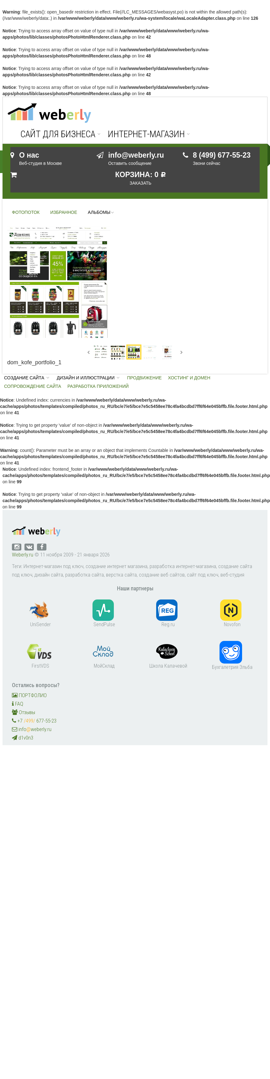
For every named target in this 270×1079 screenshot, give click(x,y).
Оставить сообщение (129, 163)
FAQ (17, 704)
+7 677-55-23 (34, 721)
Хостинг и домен (189, 377)
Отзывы (23, 712)
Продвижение (144, 377)
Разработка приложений (98, 386)
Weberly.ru (22, 554)
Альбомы (99, 212)
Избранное (63, 212)
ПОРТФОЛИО (29, 695)
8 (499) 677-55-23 (222, 155)
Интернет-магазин (146, 134)
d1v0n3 (22, 738)
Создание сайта (24, 377)
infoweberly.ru (31, 729)
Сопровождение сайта (32, 386)
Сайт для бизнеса (57, 134)
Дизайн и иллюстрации (85, 377)
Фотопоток (26, 212)
